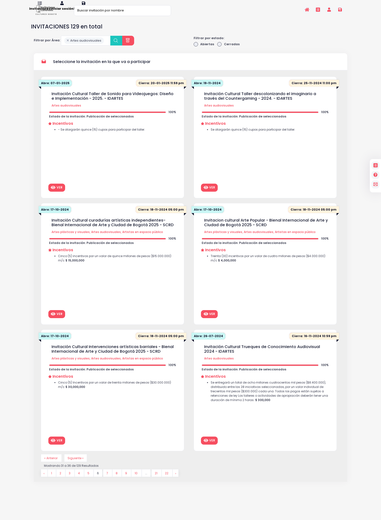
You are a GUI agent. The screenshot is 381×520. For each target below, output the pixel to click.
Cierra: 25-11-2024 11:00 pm (313, 90)
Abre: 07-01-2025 (56, 90)
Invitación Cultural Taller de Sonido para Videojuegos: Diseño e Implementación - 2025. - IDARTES (112, 103)
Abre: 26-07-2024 (209, 343)
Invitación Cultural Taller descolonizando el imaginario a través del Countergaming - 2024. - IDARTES (260, 103)
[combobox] (86, 47)
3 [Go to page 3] (70, 480)
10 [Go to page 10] (137, 480)
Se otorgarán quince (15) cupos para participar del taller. (256, 137)
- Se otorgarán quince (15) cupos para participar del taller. (104, 137)
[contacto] (376, 184)
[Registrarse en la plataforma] (340, 10)
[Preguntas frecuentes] (376, 175)
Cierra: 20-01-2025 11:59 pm (160, 90)
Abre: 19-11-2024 (208, 90)
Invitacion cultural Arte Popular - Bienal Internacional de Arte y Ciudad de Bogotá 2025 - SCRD (266, 229)
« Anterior (52, 465)
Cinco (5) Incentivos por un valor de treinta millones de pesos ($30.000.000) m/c (106, 393)
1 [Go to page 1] (52, 480)
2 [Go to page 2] (61, 480)
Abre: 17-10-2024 (55, 216)
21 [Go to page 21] (157, 480)
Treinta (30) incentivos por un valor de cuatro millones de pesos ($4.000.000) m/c (261, 266)
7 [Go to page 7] (108, 480)
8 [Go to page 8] (117, 480)
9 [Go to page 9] (127, 480)
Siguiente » (77, 465)
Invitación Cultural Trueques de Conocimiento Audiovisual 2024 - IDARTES (262, 355)
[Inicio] (307, 10)
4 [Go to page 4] (79, 480)
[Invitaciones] (318, 10)
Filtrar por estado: (209, 44)
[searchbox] (106, 47)
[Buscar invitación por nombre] (122, 10)
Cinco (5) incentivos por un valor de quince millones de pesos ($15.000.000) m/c (107, 266)
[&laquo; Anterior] (44, 481)
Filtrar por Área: (47, 47)
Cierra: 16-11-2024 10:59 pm (313, 343)
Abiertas (204, 50)
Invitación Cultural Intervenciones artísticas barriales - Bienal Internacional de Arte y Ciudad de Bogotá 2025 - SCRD (113, 355)
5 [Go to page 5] (89, 480)
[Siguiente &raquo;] (177, 481)
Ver (56, 194)
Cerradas (229, 50)
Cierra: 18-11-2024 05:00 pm (160, 216)
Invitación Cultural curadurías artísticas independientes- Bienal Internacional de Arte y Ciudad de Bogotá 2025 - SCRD (113, 229)
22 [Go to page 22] (168, 480)
